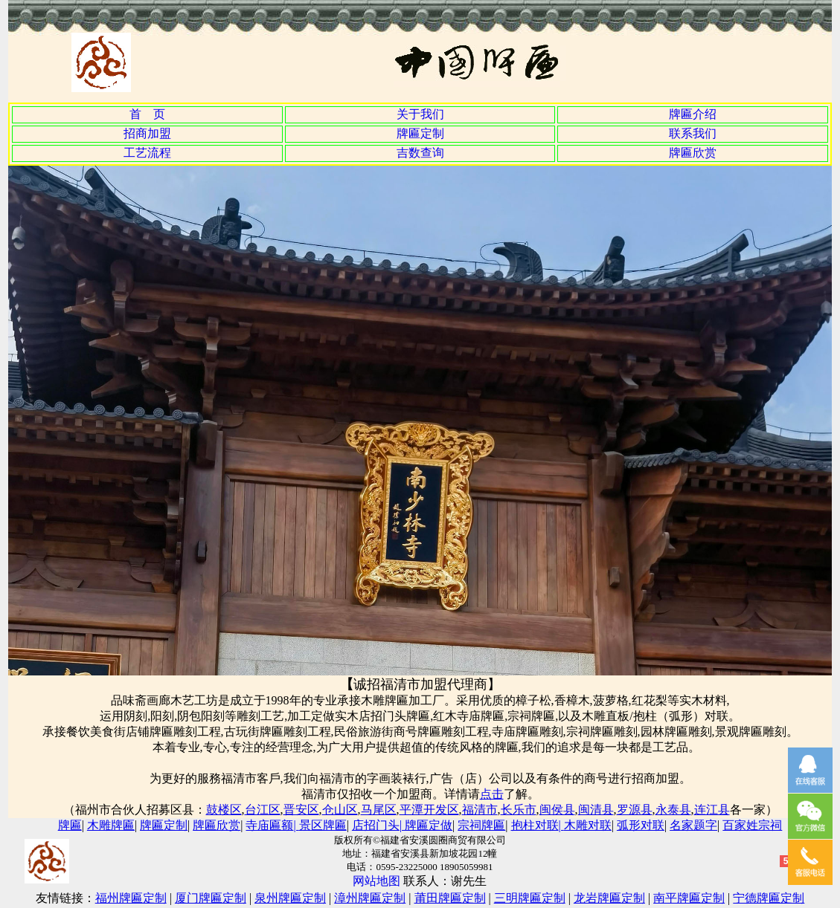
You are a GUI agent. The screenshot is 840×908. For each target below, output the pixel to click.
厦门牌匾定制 (210, 898)
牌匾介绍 (692, 114)
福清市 (480, 809)
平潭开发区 (429, 809)
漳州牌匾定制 (369, 898)
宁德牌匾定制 (768, 898)
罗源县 (635, 809)
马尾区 (379, 809)
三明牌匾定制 (529, 898)
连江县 (712, 809)
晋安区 (301, 809)
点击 (492, 794)
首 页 (147, 114)
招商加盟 (147, 133)
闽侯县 (557, 809)
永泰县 (673, 809)
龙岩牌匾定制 (609, 898)
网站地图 (376, 881)
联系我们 (692, 133)
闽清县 (596, 809)
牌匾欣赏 (692, 152)
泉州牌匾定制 (290, 898)
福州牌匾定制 (131, 898)
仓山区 (340, 809)
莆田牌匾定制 (450, 898)
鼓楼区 (224, 809)
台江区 (262, 809)
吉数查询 (420, 152)
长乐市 (518, 809)
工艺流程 (147, 152)
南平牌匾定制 (689, 898)
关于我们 (420, 114)
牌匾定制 (420, 133)
